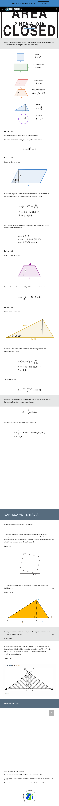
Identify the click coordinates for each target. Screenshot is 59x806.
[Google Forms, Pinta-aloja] (29, 737)
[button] (2, 9)
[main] (29, 24)
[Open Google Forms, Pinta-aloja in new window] (51, 713)
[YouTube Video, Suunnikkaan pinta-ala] (29, 492)
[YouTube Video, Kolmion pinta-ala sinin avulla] (29, 458)
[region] (29, 3)
